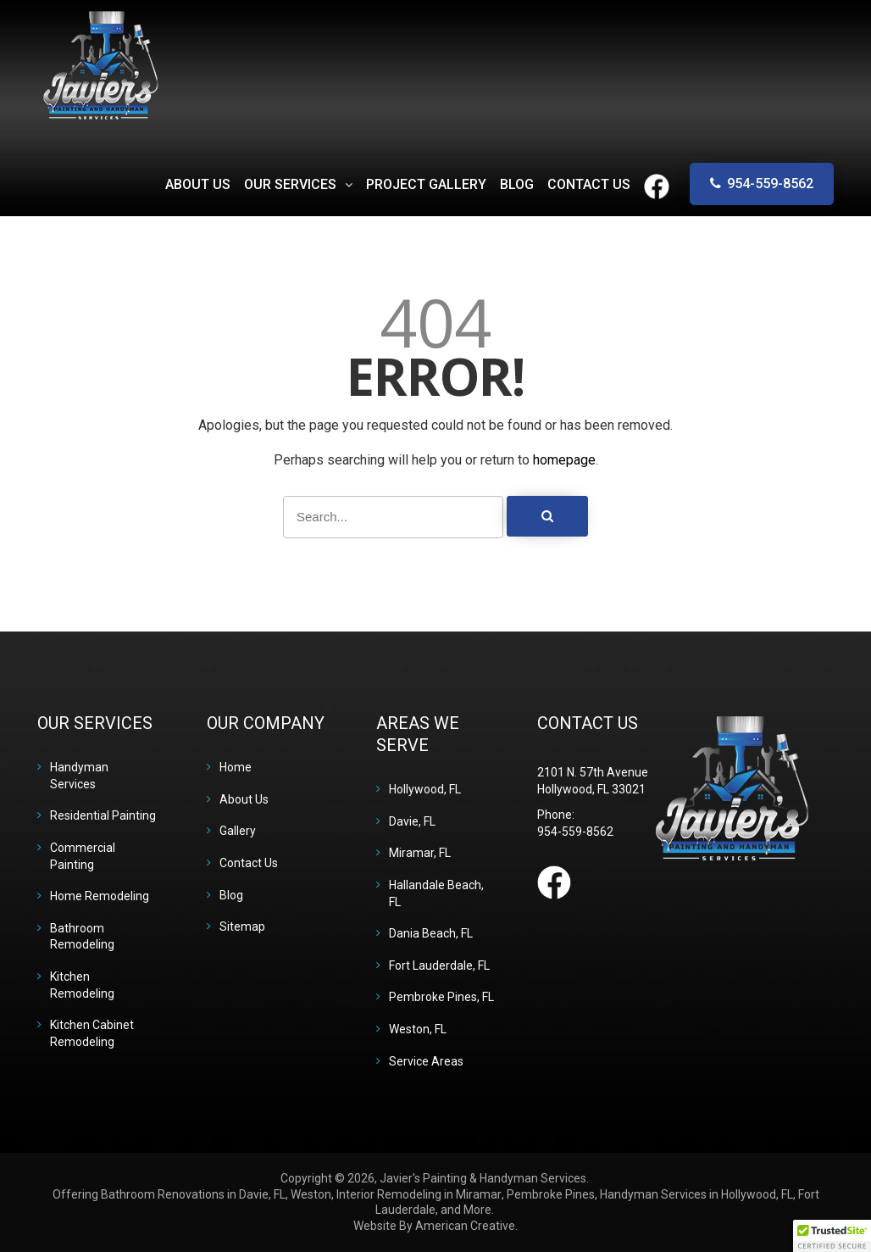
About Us (244, 799)
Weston (311, 1194)
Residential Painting (103, 815)
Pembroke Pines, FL (441, 997)
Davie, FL (412, 821)
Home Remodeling (99, 896)
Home (235, 767)
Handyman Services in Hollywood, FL (696, 1194)
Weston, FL (418, 1029)
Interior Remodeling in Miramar (419, 1194)
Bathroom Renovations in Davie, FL (193, 1194)
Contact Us (248, 863)
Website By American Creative (434, 1226)
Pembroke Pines (551, 1194)
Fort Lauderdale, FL (439, 965)
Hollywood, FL (425, 789)
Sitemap (242, 926)
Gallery (237, 830)
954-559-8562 (770, 183)
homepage (564, 460)
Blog (231, 895)
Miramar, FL (420, 853)
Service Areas (426, 1061)
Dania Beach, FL (431, 933)
